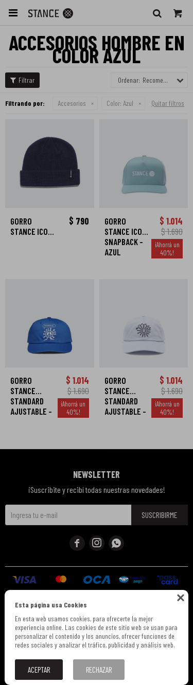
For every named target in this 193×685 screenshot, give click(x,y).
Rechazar (99, 669)
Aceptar (39, 669)
